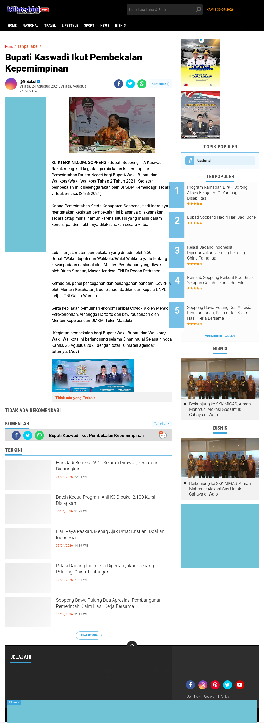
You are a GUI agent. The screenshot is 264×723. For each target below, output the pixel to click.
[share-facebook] (118, 83)
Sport (89, 25)
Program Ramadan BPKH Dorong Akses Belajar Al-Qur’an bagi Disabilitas (223, 193)
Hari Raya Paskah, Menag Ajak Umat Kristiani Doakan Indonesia (109, 537)
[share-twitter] (130, 83)
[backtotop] (132, 646)
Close (14, 702)
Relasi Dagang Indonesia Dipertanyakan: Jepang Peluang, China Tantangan (111, 575)
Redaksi (212, 697)
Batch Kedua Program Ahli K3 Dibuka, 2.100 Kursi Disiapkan (110, 502)
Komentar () (160, 84)
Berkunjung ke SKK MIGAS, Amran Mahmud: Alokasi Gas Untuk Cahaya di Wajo (220, 390)
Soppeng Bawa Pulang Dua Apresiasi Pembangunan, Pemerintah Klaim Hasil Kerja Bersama (112, 610)
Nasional (30, 25)
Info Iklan (229, 697)
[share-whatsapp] (141, 83)
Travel (50, 25)
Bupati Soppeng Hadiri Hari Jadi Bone (224, 216)
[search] (165, 9)
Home (12, 25)
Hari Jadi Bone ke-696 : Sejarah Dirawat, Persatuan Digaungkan (113, 468)
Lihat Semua (89, 635)
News (104, 25)
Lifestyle (70, 25)
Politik (64, 677)
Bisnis (120, 25)
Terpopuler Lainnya (220, 317)
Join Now (194, 697)
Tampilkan (161, 423)
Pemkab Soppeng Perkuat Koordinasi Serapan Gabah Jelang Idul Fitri (224, 271)
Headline (65, 670)
